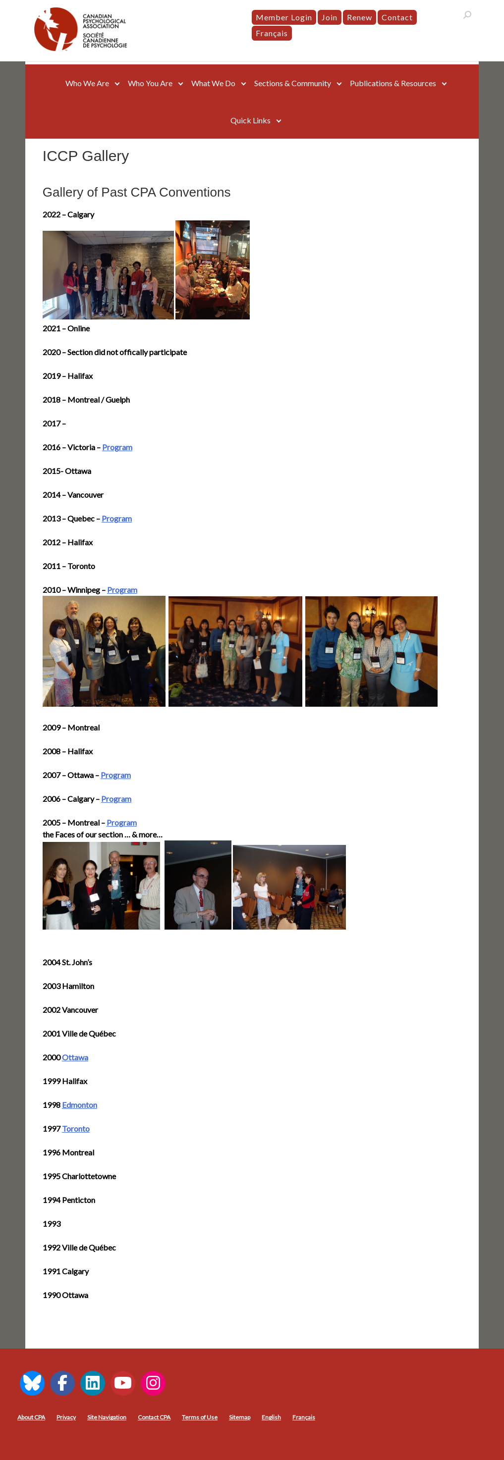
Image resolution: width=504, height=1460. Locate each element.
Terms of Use (200, 1417)
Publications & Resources (393, 83)
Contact (397, 17)
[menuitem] (272, 33)
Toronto (76, 1128)
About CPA (31, 1417)
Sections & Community (292, 83)
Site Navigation (106, 1417)
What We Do (213, 83)
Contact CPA (154, 1417)
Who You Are (150, 83)
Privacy (66, 1417)
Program (117, 447)
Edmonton (79, 1104)
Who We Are (87, 83)
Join (329, 17)
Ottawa (75, 1057)
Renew (359, 17)
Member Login (284, 17)
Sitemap (239, 1417)
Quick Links (250, 120)
